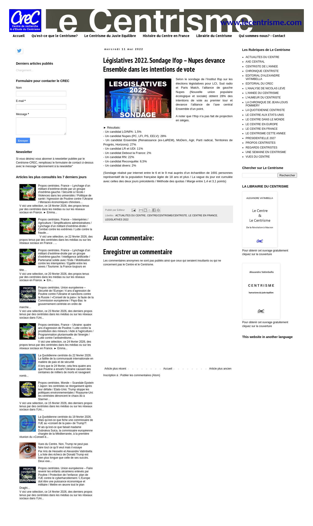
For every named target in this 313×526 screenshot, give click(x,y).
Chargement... (24, 70)
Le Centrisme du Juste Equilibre (110, 36)
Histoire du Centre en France (166, 36)
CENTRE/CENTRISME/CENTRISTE (167, 215)
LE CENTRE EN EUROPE (262, 124)
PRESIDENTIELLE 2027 (261, 138)
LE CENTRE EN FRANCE (202, 215)
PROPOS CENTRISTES (261, 142)
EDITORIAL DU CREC (259, 83)
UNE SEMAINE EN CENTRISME (266, 152)
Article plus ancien (220, 368)
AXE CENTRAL (255, 61)
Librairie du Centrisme (214, 36)
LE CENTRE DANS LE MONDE (265, 119)
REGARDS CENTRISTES (261, 147)
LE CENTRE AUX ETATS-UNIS (265, 114)
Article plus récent (115, 368)
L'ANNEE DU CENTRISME (262, 93)
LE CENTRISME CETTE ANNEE (266, 133)
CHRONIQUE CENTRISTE (262, 71)
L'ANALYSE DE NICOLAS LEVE (265, 88)
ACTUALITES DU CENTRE (130, 215)
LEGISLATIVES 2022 (116, 219)
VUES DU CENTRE (258, 156)
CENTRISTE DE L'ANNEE (262, 66)
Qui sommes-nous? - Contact (262, 36)
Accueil (19, 36)
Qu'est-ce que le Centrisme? (54, 36)
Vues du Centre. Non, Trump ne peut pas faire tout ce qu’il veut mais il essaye (63, 445)
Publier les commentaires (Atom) (140, 375)
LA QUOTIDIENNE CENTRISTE (265, 110)
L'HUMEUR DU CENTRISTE (263, 97)
